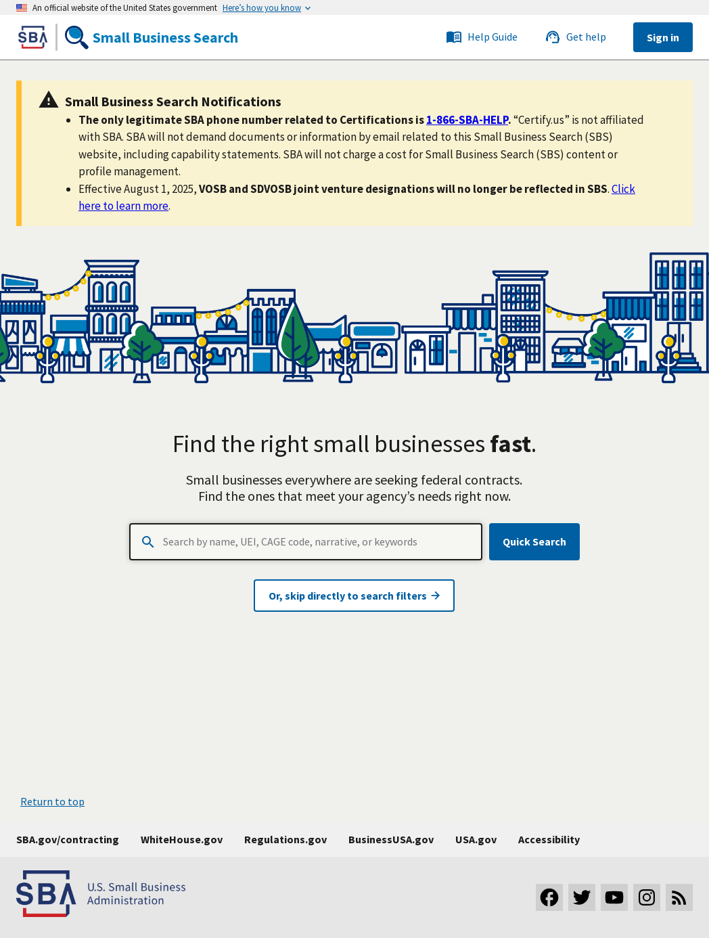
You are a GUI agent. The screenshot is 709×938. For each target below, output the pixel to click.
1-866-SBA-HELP (467, 119)
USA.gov (476, 839)
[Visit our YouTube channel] (614, 897)
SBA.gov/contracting (67, 839)
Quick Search (534, 541)
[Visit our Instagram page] (646, 897)
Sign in (663, 37)
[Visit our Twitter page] (581, 897)
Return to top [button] (52, 801)
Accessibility (549, 839)
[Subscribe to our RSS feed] (679, 897)
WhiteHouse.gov (182, 839)
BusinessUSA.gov (391, 839)
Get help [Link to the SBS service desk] (575, 37)
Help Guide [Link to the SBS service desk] (482, 37)
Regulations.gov (285, 839)
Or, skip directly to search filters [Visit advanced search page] (354, 595)
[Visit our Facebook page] (549, 897)
